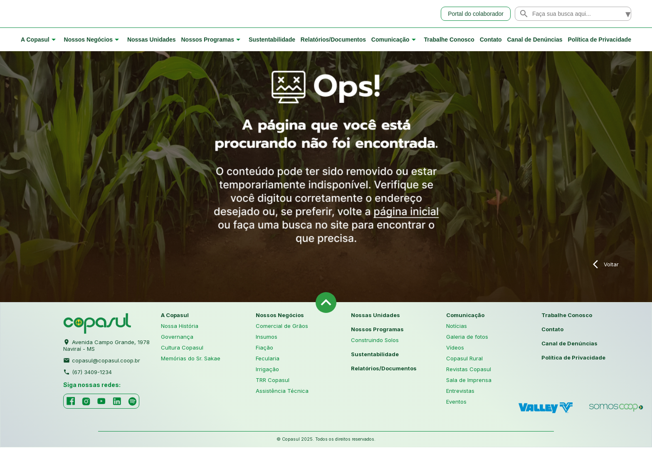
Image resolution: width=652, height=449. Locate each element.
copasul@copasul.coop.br (101, 361)
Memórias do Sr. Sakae (190, 359)
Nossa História (179, 327)
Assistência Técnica (282, 392)
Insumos (266, 338)
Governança (177, 338)
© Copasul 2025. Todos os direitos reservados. (326, 441)
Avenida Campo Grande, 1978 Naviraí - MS (106, 345)
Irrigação (267, 370)
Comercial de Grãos (282, 327)
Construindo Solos (375, 341)
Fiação (264, 349)
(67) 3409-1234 (87, 372)
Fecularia (267, 359)
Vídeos (455, 349)
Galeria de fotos (467, 338)
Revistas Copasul (468, 370)
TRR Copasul (272, 381)
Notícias (456, 327)
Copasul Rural (464, 359)
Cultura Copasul (182, 349)
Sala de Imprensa (468, 381)
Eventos (456, 403)
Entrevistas (460, 392)
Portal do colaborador (476, 14)
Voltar (606, 266)
